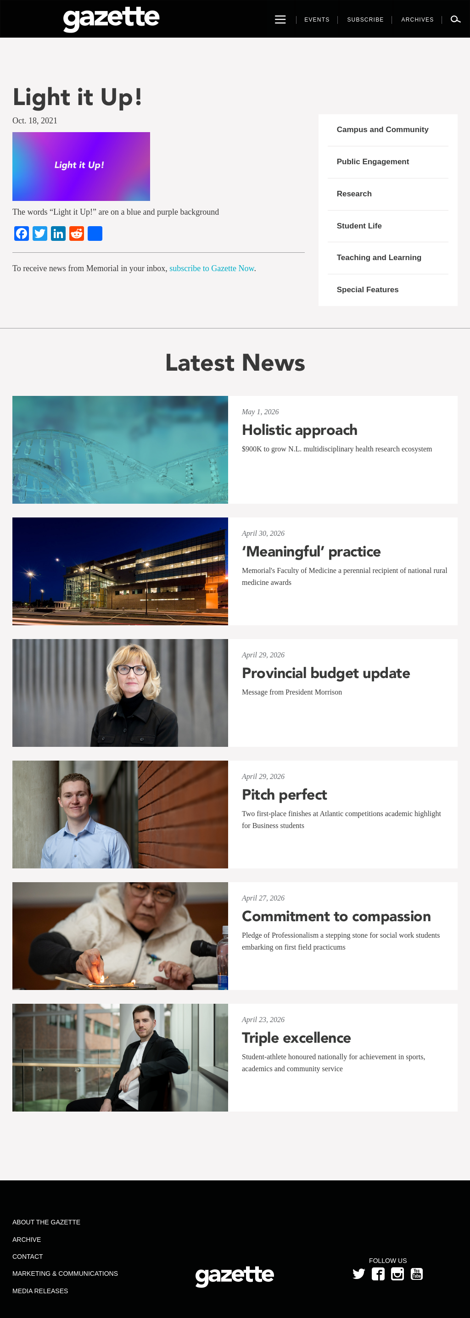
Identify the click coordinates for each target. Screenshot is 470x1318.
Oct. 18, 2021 (34, 120)
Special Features (368, 289)
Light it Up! (78, 96)
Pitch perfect (284, 794)
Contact (27, 1256)
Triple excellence (296, 1037)
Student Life (359, 226)
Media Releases (40, 1291)
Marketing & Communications (65, 1273)
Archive (26, 1239)
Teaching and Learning (379, 257)
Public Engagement (373, 161)
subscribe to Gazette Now (211, 268)
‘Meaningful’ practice (311, 551)
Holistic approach (300, 429)
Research (354, 193)
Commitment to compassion (336, 916)
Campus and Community (383, 129)
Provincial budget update (326, 673)
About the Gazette (46, 1222)
